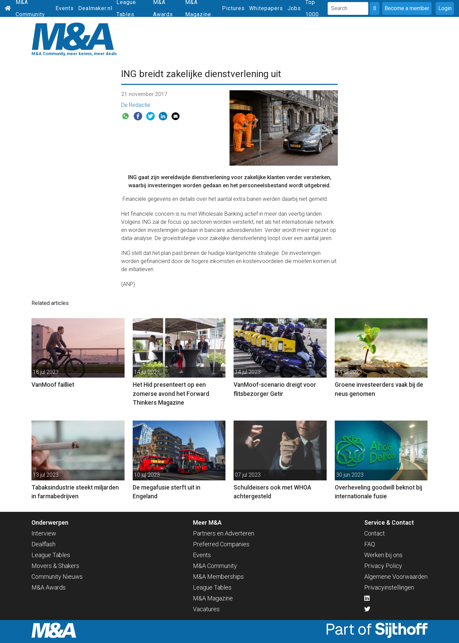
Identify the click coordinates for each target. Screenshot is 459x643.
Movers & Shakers (55, 565)
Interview (43, 533)
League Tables (50, 554)
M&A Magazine (213, 598)
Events (65, 8)
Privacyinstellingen (389, 587)
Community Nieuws (57, 576)
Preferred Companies (221, 544)
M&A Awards (48, 587)
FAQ (369, 544)
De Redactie (135, 105)
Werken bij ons (383, 554)
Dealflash (43, 544)
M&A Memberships (218, 576)
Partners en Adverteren (223, 533)
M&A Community (215, 565)
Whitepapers (266, 8)
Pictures (233, 8)
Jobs (294, 8)
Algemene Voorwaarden (396, 576)
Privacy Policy (383, 565)
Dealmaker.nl (95, 8)
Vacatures (206, 609)
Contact (374, 533)
